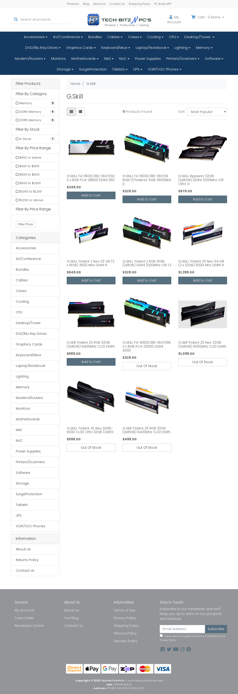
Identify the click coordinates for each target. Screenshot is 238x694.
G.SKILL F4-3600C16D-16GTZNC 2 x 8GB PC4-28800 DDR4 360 (91, 178)
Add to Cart (91, 195)
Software (213, 58)
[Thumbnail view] (71, 112)
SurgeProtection (93, 69)
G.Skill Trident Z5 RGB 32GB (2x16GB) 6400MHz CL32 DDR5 (91, 344)
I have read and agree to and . (192, 638)
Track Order (24, 618)
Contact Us (117, 4)
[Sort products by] (207, 112)
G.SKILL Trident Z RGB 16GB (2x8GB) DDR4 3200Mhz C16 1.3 (146, 263)
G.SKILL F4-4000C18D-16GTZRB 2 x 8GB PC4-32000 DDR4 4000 (146, 346)
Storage (64, 69)
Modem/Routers (29, 58)
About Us (99, 4)
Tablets (118, 69)
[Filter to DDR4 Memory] (35, 111)
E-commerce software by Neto (144, 680)
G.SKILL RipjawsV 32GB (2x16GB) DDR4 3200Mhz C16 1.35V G (201, 180)
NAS (107, 58)
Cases (133, 36)
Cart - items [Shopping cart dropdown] (206, 17)
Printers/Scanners (181, 58)
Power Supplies (148, 58)
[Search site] (16, 20)
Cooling (154, 36)
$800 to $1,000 (28, 183)
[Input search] (44, 20)
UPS (136, 69)
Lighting (181, 47)
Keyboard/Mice (114, 47)
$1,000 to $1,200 (29, 191)
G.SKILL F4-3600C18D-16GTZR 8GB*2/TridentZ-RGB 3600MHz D (146, 180)
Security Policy (125, 641)
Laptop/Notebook (151, 47)
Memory (203, 47)
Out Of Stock (146, 366)
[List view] (80, 112)
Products (73, 4)
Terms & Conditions (207, 636)
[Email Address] (182, 629)
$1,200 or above (29, 200)
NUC (123, 58)
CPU (172, 36)
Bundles (95, 36)
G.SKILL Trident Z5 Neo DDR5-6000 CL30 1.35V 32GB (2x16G (90, 430)
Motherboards (83, 58)
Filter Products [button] (28, 84)
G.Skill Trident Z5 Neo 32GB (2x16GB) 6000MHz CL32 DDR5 (202, 344)
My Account (24, 610)
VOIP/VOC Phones (163, 69)
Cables (113, 36)
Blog (86, 4)
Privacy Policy (125, 618)
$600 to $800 (28, 174)
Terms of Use (124, 610)
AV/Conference (66, 36)
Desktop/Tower (198, 36)
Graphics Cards (79, 47)
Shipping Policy (139, 4)
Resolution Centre (29, 625)
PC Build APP (162, 4)
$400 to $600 (27, 166)
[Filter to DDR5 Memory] (35, 120)
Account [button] (174, 19)
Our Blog (71, 618)
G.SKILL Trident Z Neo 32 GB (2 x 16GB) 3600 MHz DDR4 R (90, 263)
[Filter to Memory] (35, 103)
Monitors (58, 58)
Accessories (34, 36)
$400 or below (28, 157)
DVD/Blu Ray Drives (41, 47)
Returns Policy (27, 560)
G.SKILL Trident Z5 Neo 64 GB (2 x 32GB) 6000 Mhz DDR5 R (201, 263)
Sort (181, 111)
